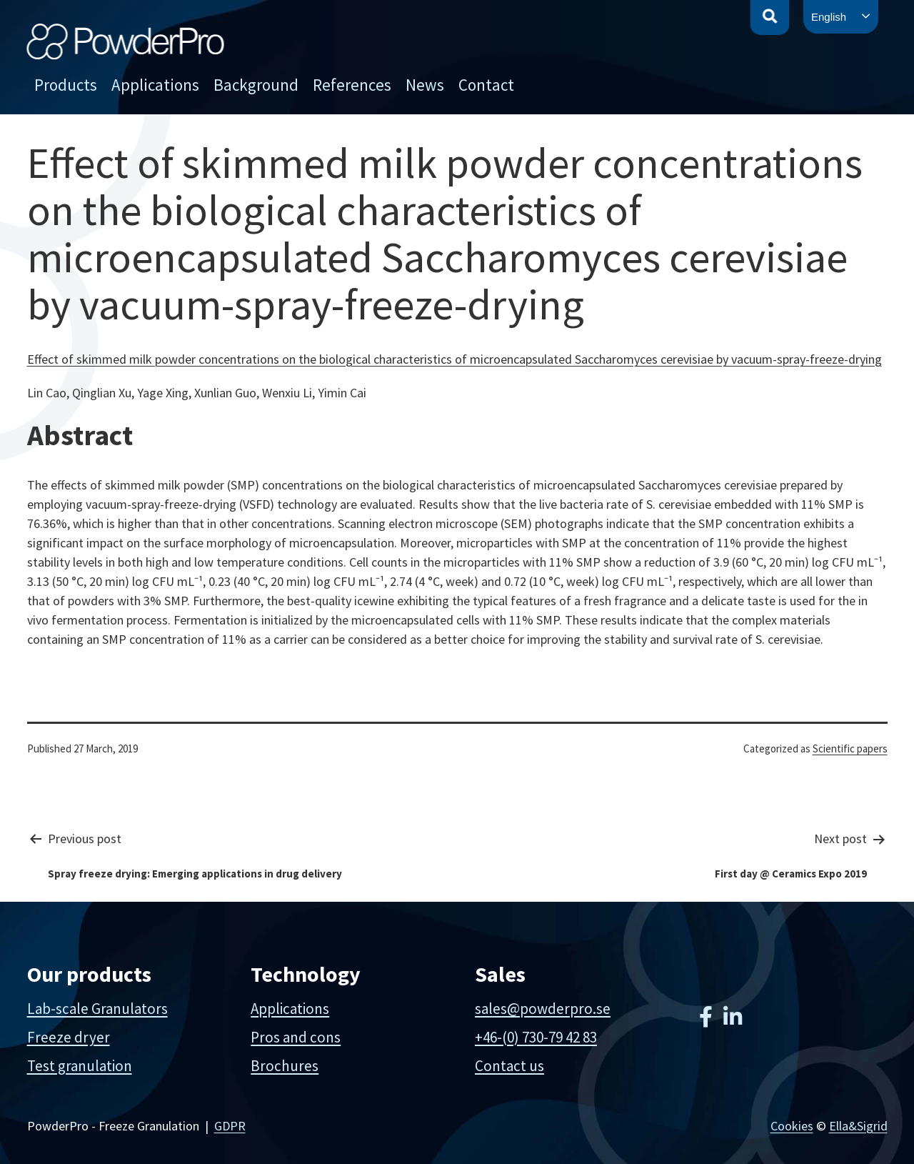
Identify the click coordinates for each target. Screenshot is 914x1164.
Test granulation (79, 1065)
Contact (486, 84)
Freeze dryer (68, 1037)
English (828, 17)
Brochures (284, 1065)
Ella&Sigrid (858, 1126)
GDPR (230, 1126)
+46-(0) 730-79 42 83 (536, 1037)
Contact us (509, 1065)
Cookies (791, 1126)
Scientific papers (850, 748)
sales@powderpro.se (543, 1008)
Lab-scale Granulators (97, 1008)
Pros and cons (296, 1037)
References (352, 84)
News (425, 84)
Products (65, 84)
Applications (155, 84)
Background (256, 84)
